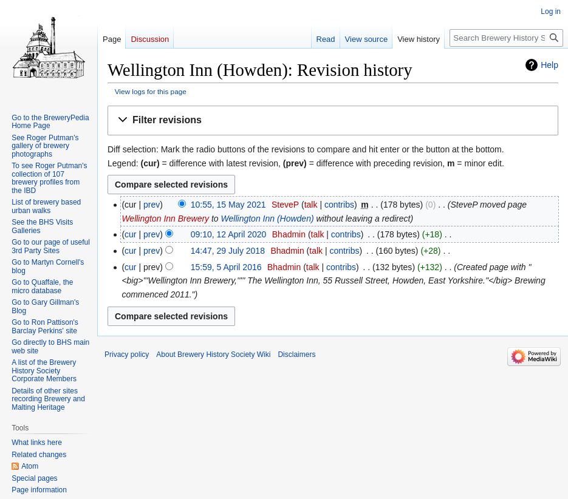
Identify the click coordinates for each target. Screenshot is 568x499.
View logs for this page (150, 91)
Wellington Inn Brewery (165, 218)
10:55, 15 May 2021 (228, 204)
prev (151, 204)
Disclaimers (296, 354)
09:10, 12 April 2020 (229, 234)
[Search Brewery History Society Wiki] (506, 38)
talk (311, 204)
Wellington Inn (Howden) (267, 218)
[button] (333, 120)
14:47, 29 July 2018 (228, 251)
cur (130, 234)
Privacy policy (126, 354)
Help (549, 65)
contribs (339, 204)
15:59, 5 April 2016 (226, 267)
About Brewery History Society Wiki (213, 354)
